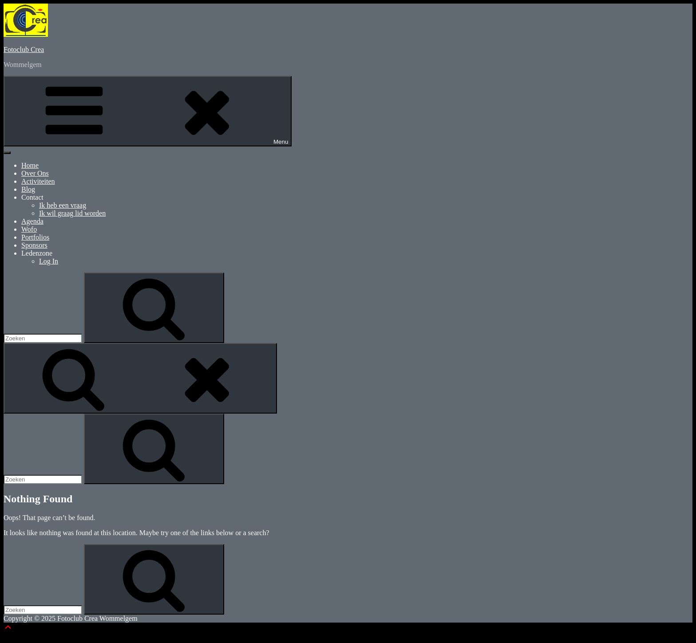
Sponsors (34, 245)
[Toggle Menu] (7, 152)
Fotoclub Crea (24, 49)
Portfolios (35, 237)
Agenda (32, 221)
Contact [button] (32, 197)
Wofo (29, 229)
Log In (48, 261)
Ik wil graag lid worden (72, 213)
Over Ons (35, 173)
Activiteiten (38, 181)
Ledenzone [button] (36, 253)
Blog (28, 189)
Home (30, 165)
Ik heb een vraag (62, 205)
